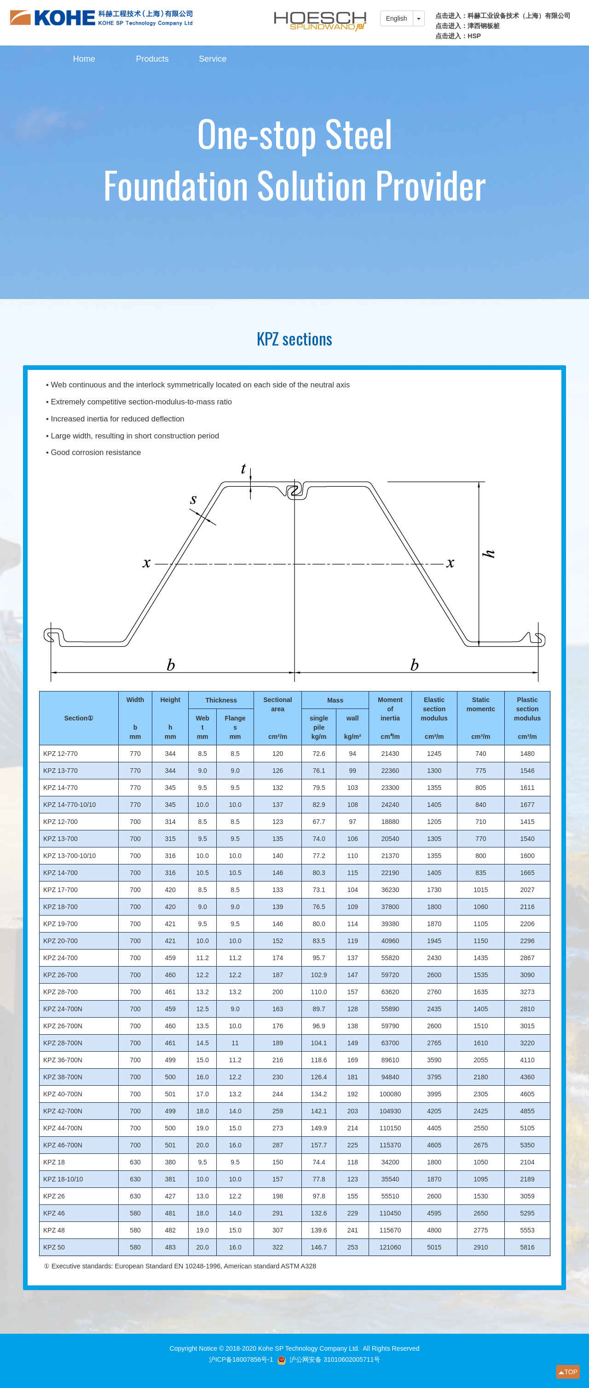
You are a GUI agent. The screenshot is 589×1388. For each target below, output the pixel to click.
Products (152, 58)
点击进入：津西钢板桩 (467, 25)
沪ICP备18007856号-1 (241, 1359)
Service (212, 58)
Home (84, 58)
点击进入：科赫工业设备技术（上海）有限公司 (503, 15)
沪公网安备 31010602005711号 (334, 1359)
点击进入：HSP (458, 36)
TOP (570, 1372)
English (396, 18)
